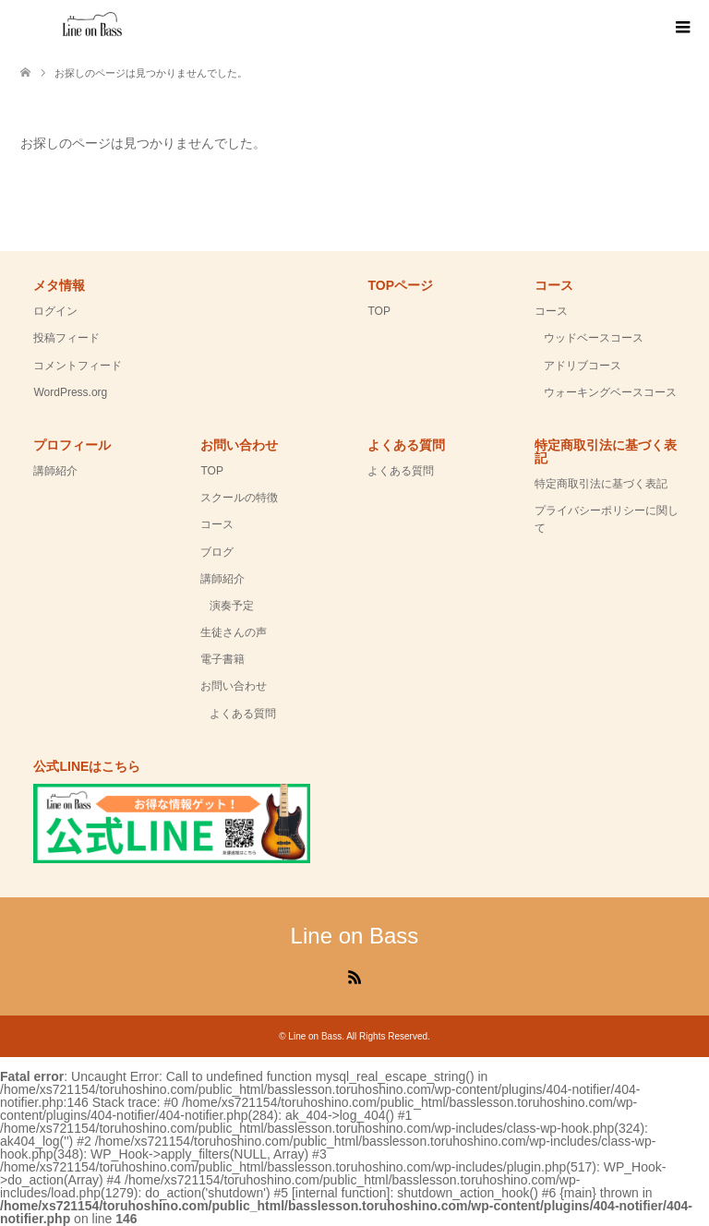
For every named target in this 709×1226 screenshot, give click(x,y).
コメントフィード (77, 365)
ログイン (55, 311)
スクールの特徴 (239, 497)
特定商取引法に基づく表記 (601, 483)
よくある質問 (243, 713)
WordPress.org (70, 392)
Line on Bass (355, 935)
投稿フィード (66, 337)
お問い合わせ (233, 685)
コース (551, 311)
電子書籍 (222, 659)
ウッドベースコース (593, 337)
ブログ (217, 552)
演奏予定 (232, 605)
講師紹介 (55, 470)
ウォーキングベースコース (610, 392)
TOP (378, 311)
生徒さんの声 (233, 632)
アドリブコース (582, 365)
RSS (354, 976)
